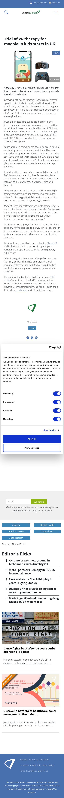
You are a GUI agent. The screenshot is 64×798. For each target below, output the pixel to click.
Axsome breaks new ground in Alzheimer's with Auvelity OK (29, 562)
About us (23, 759)
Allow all (32, 439)
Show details (49, 430)
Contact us (44, 759)
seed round (21, 290)
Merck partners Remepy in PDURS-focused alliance (32, 571)
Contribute (24, 765)
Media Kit (56, 2)
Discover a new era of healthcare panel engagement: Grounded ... (29, 712)
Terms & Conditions (28, 771)
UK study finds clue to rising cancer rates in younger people (32, 590)
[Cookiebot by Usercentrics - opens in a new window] (49, 348)
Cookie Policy (35, 765)
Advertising (33, 759)
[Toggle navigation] (7, 12)
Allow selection (32, 448)
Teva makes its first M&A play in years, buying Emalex (30, 581)
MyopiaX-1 (52, 243)
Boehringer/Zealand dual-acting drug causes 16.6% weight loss (34, 600)
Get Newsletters (40, 2)
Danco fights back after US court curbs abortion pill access (29, 650)
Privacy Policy (48, 765)
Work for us (43, 771)
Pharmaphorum (9, 763)
